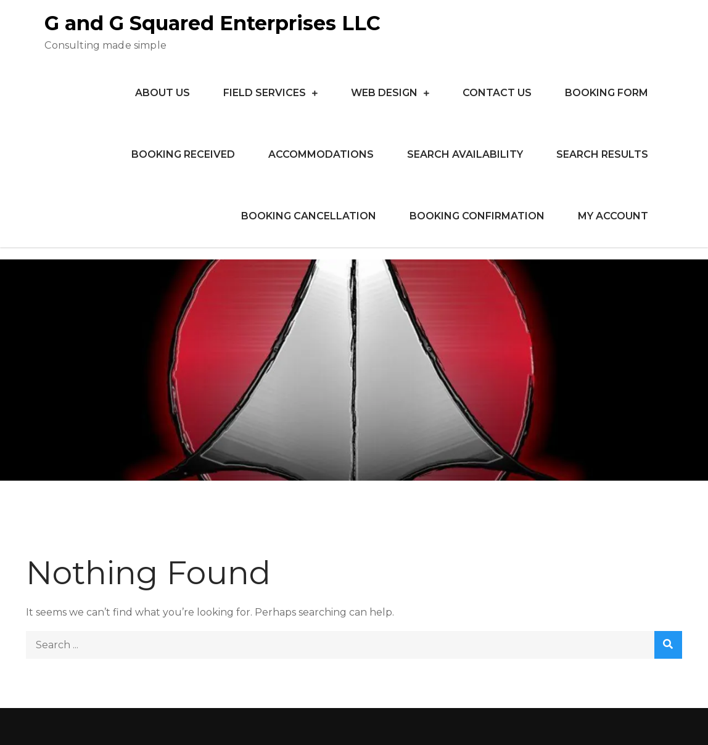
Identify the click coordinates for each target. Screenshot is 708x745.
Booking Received (183, 154)
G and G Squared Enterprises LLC (212, 23)
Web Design (384, 93)
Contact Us (497, 93)
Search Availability (465, 154)
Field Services (264, 93)
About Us (162, 93)
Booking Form (606, 93)
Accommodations (321, 154)
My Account (613, 216)
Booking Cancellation (308, 216)
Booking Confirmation (477, 216)
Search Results (602, 154)
